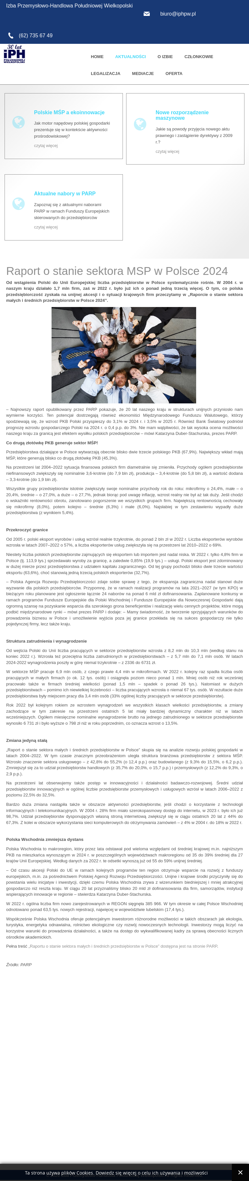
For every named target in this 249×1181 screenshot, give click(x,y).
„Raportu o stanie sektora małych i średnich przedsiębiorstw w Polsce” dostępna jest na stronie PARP (123, 946)
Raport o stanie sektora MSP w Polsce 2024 (117, 270)
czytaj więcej (46, 145)
